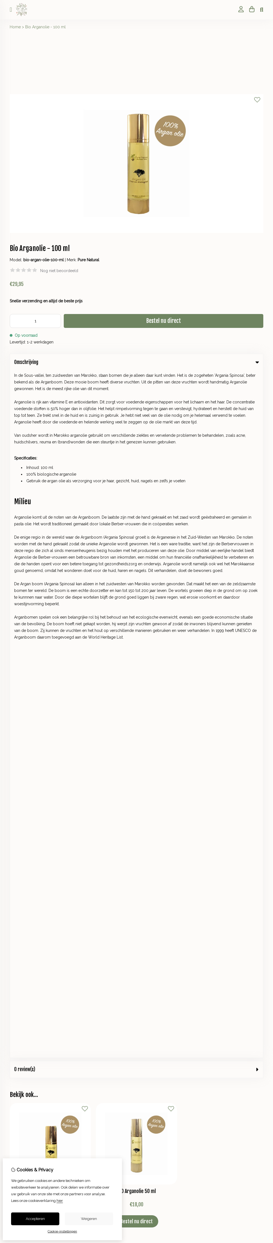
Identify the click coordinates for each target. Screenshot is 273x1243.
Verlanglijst (19, 915)
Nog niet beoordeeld (59, 270)
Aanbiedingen (153, 848)
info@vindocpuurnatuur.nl (46, 699)
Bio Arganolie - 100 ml (45, 27)
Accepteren (35, 1219)
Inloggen (18, 896)
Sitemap (148, 915)
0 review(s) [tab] (136, 382)
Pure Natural (88, 260)
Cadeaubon (151, 839)
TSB (260, 951)
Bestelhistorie (22, 905)
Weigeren (89, 1219)
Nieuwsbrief (20, 924)
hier (60, 1201)
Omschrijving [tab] (136, 362)
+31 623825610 (56, 691)
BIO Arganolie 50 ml (136, 504)
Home (15, 27)
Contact (148, 896)
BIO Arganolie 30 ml (50, 504)
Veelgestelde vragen (159, 924)
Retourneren (152, 905)
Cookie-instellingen (62, 1231)
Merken (148, 829)
